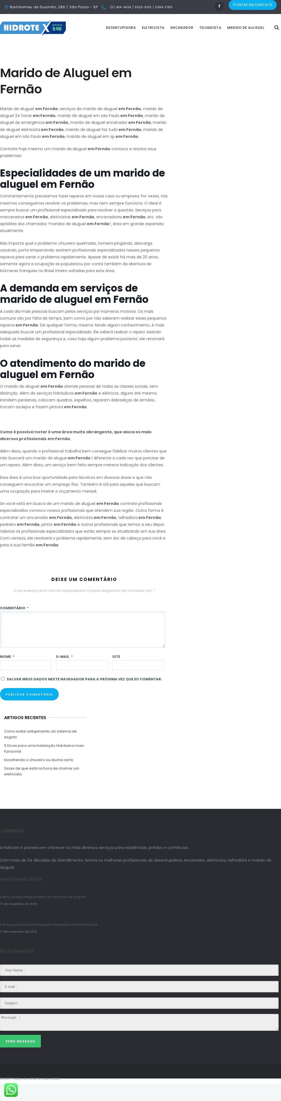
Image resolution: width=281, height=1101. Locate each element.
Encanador (195, 44)
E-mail (64, 673)
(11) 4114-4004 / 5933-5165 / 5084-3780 (140, 7)
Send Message (20, 1058)
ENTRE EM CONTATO (253, 7)
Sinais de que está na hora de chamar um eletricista (41, 788)
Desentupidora (135, 44)
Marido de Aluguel (259, 44)
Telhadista (224, 44)
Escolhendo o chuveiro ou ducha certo (38, 776)
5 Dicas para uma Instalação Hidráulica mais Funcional (44, 765)
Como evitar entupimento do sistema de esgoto (40, 751)
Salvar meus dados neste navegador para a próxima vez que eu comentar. (84, 696)
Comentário (14, 625)
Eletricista (167, 44)
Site (116, 673)
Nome (7, 673)
